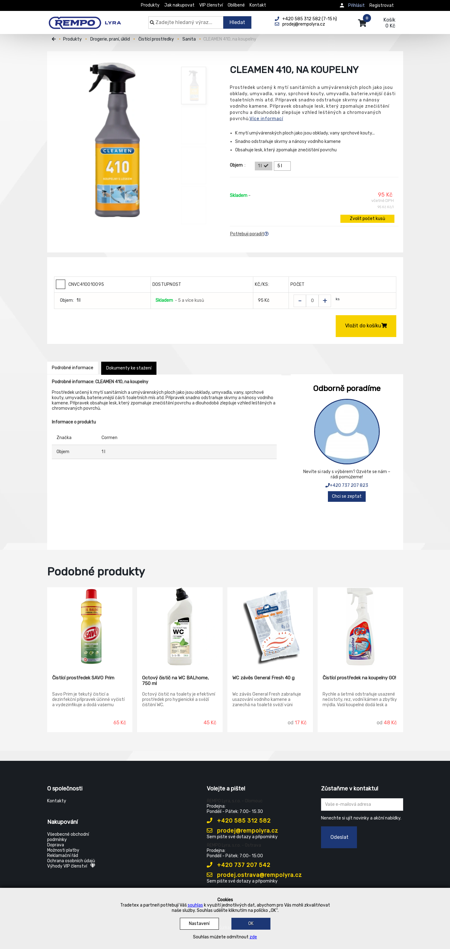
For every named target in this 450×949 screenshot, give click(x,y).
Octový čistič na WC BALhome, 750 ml (175, 680)
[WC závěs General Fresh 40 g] (270, 627)
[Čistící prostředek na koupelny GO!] (360, 627)
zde (253, 937)
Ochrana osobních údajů (71, 860)
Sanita (189, 39)
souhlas (195, 905)
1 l (263, 166)
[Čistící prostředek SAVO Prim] (89, 627)
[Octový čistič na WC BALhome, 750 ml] (179, 627)
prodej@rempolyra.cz (242, 830)
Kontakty (56, 801)
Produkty (150, 5)
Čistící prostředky (156, 39)
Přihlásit (356, 5)
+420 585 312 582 (239, 820)
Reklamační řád (62, 855)
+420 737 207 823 (346, 485)
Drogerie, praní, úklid (110, 39)
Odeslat (339, 837)
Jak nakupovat (179, 5)
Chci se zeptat (347, 496)
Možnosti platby (63, 850)
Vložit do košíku (366, 326)
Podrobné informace (72, 367)
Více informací (266, 118)
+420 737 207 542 (238, 865)
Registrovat (381, 5)
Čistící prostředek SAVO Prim (83, 678)
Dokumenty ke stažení (128, 368)
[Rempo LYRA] (84, 19)
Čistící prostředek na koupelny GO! (359, 678)
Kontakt (258, 5)
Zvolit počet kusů (367, 218)
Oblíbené (236, 5)
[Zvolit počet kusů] (312, 301)
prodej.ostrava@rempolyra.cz (254, 875)
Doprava (55, 845)
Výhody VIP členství (71, 866)
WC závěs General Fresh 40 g (263, 678)
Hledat (237, 22)
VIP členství (211, 5)
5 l (283, 166)
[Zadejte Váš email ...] (362, 804)
